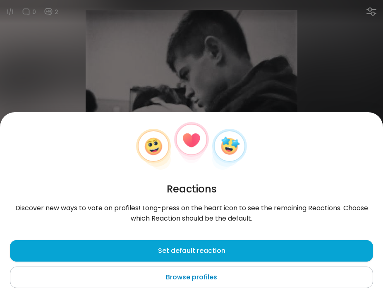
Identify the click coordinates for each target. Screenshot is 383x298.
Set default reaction (191, 250)
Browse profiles (191, 277)
